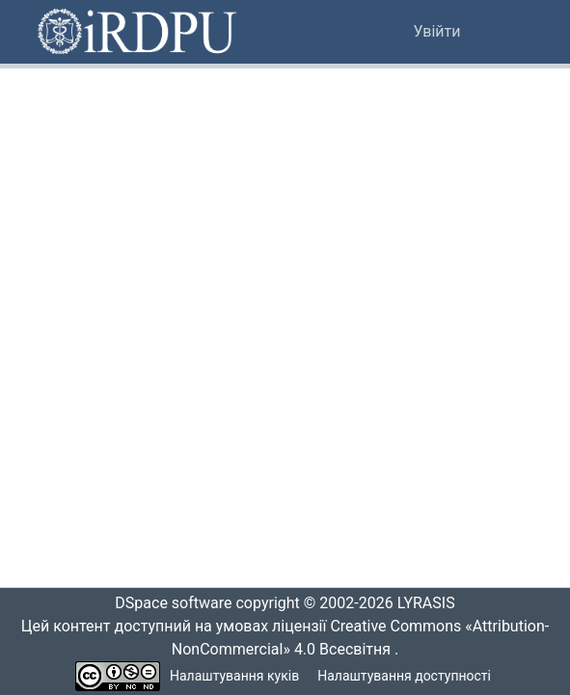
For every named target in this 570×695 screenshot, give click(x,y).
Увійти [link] (437, 31)
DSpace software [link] (168, 603)
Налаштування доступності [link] (404, 676)
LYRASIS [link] (431, 603)
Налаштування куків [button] (234, 676)
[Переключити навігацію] (507, 31)
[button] (139, 32)
